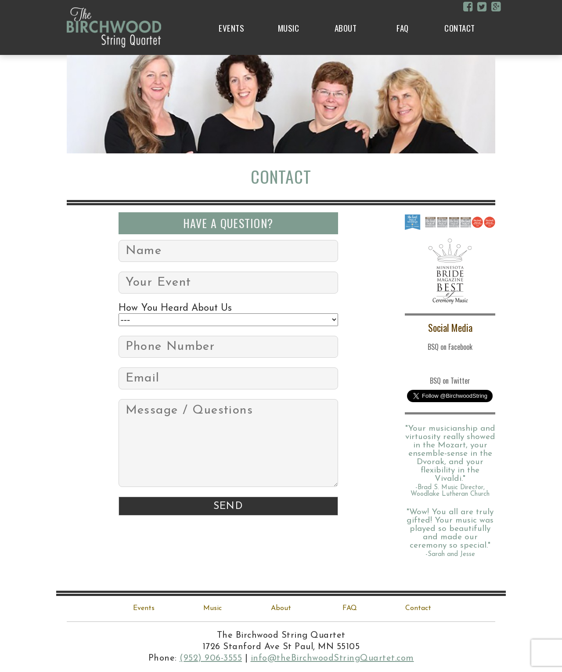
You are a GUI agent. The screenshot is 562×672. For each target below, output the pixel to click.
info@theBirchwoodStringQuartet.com (332, 658)
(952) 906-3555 (211, 658)
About (346, 28)
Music (288, 28)
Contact (459, 28)
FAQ (402, 28)
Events (231, 28)
